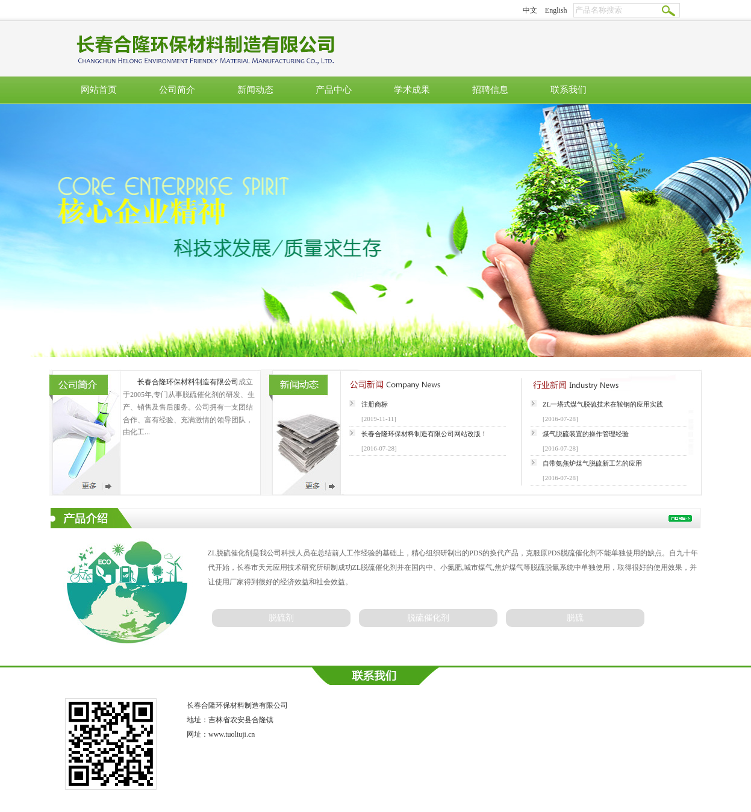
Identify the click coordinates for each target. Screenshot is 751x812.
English (556, 10)
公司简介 (177, 90)
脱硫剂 (281, 617)
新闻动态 (255, 90)
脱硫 (575, 617)
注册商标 (374, 404)
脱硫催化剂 (428, 617)
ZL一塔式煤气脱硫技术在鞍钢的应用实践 (603, 404)
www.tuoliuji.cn (231, 734)
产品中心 (334, 90)
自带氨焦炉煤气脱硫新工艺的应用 (592, 463)
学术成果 (412, 90)
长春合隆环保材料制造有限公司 (187, 382)
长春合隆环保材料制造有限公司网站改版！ (424, 433)
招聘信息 (490, 90)
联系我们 (568, 90)
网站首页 (99, 90)
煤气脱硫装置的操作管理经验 (586, 433)
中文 (530, 10)
